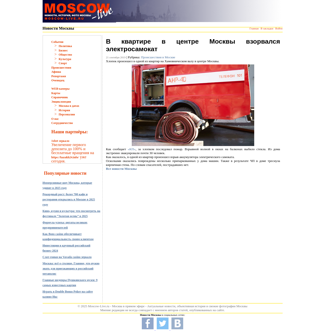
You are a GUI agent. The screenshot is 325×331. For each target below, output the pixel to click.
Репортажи (58, 76)
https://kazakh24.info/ (65, 157)
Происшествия (61, 67)
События (57, 42)
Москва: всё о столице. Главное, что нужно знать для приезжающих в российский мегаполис (71, 268)
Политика (65, 46)
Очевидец (57, 80)
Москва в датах (69, 106)
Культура (65, 59)
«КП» (132, 149)
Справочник (59, 97)
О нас (55, 119)
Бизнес (63, 50)
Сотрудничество (62, 123)
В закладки (267, 28)
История (64, 110)
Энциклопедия (61, 101)
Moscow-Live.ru (98, 306)
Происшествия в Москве (158, 57)
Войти (278, 28)
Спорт (63, 63)
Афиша (56, 72)
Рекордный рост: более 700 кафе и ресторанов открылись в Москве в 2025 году (69, 199)
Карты (55, 93)
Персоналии (67, 114)
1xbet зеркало (60, 141)
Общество (65, 54)
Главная (254, 28)
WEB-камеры (60, 88)
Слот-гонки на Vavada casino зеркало (67, 257)
